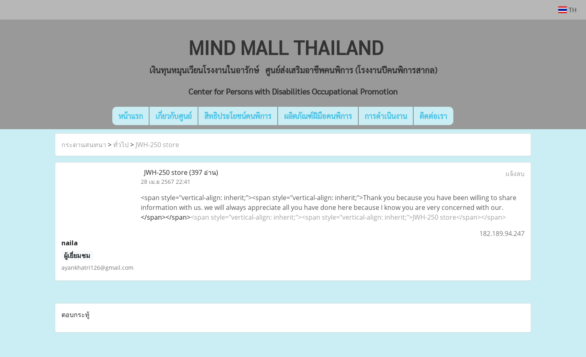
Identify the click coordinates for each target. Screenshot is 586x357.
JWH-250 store (157, 144)
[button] (465, 116)
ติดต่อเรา (433, 116)
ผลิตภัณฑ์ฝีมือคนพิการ (318, 116)
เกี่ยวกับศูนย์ (173, 116)
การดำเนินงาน (386, 116)
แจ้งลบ (515, 173)
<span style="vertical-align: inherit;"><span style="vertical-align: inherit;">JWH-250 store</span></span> (348, 217)
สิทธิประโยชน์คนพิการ (237, 116)
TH (567, 9)
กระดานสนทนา (83, 144)
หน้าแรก (130, 116)
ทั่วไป (121, 144)
